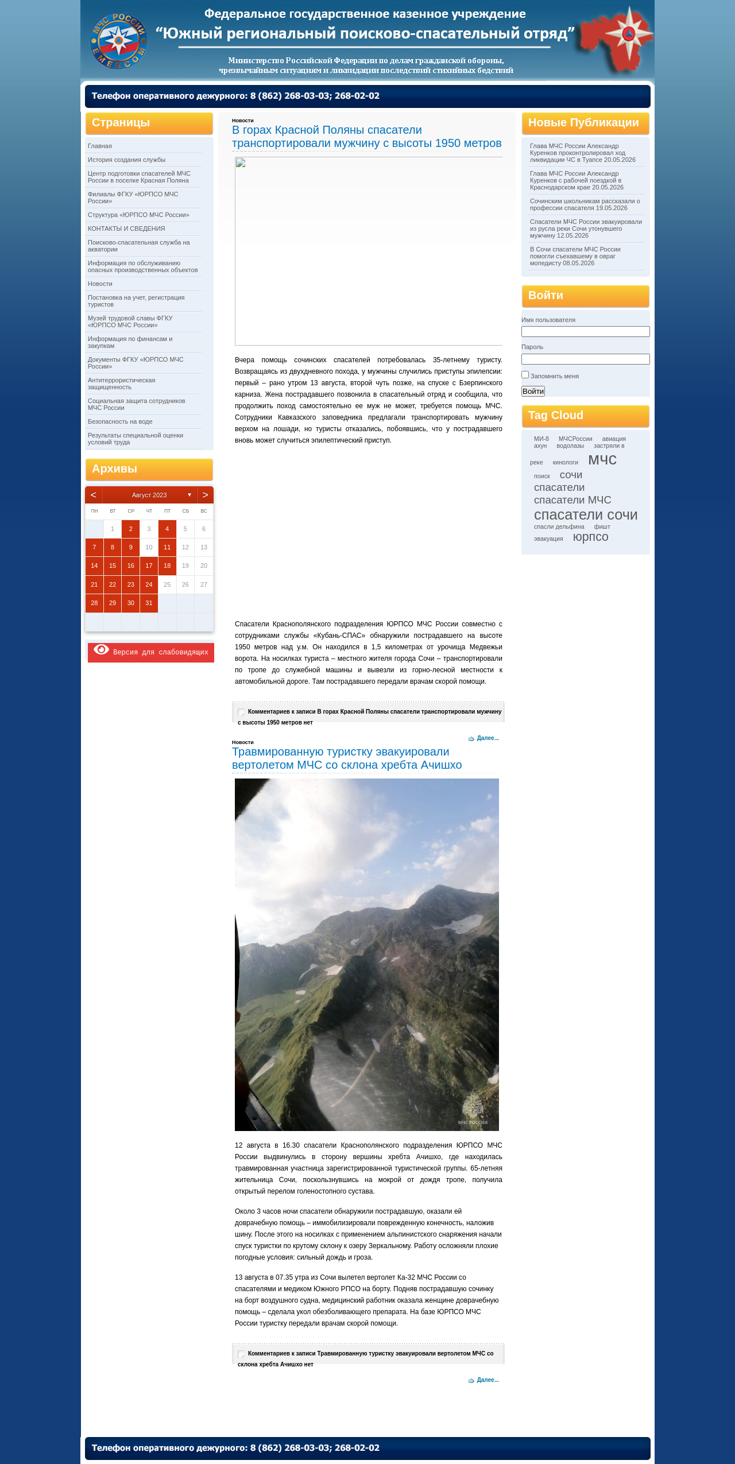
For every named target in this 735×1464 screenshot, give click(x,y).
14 (94, 565)
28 (94, 602)
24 (148, 584)
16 (130, 565)
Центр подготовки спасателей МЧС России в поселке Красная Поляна (139, 177)
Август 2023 (149, 494)
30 (130, 602)
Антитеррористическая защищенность (121, 383)
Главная (100, 145)
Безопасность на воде (120, 421)
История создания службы (126, 159)
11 (167, 547)
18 (167, 565)
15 (112, 565)
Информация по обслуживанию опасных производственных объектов (143, 266)
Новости (100, 283)
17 (148, 565)
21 (94, 584)
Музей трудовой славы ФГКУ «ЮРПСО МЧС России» (130, 321)
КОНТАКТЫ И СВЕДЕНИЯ (126, 228)
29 (112, 602)
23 (130, 584)
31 (148, 602)
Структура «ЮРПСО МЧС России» (138, 214)
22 (112, 584)
